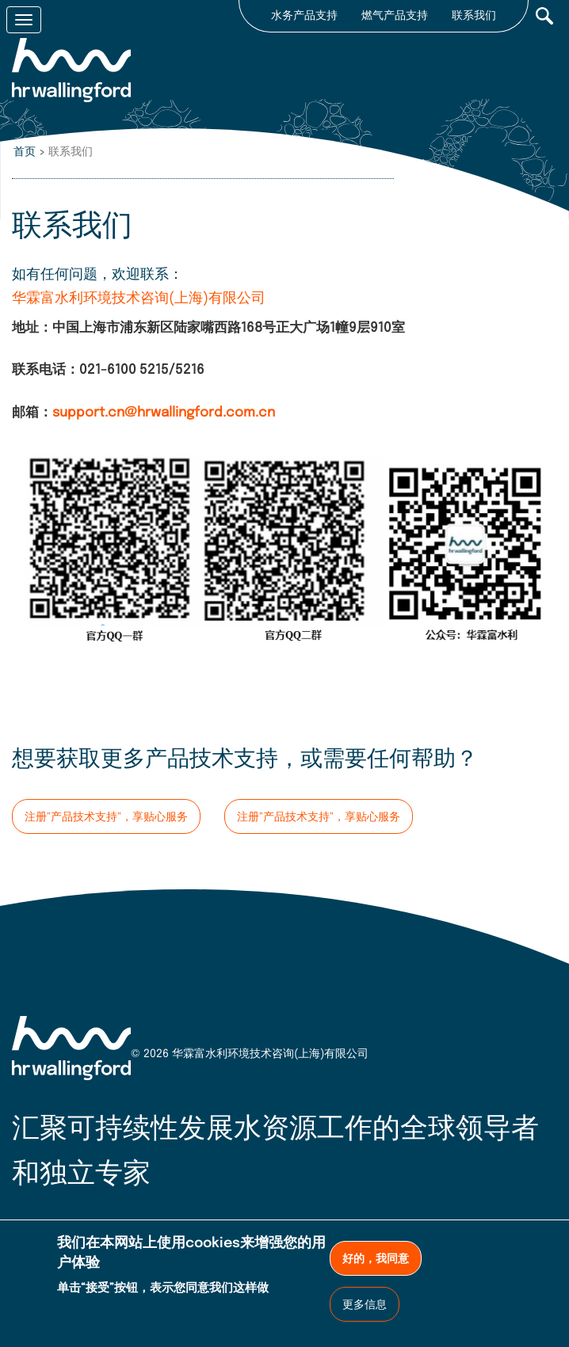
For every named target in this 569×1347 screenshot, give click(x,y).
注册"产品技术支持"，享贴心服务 (106, 817)
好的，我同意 (375, 1259)
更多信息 (364, 1305)
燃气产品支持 (394, 15)
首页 (24, 152)
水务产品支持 (304, 15)
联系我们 (474, 15)
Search (544, 16)
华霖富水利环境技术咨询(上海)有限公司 (138, 298)
